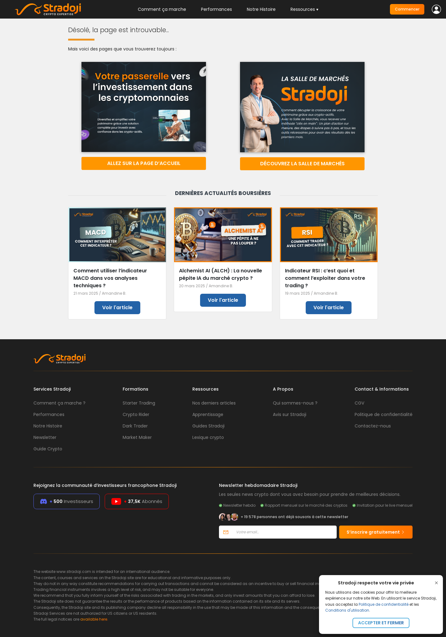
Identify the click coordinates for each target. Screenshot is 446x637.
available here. (94, 619)
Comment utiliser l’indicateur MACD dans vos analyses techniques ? (110, 278)
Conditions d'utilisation (347, 610)
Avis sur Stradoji (289, 414)
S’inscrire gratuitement (376, 532)
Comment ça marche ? (59, 403)
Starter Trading (139, 403)
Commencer (407, 9)
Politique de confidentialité (384, 604)
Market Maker (137, 437)
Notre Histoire (261, 9)
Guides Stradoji (208, 426)
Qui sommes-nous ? (295, 403)
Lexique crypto (208, 437)
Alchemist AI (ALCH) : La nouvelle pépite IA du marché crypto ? (220, 274)
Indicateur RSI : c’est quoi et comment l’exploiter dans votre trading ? (325, 278)
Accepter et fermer (381, 623)
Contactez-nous (373, 426)
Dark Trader (135, 426)
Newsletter (44, 437)
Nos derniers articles (214, 403)
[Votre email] (284, 532)
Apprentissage (207, 414)
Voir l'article (117, 307)
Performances (216, 9)
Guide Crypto (47, 449)
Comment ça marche (162, 9)
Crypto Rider (136, 414)
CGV (359, 403)
